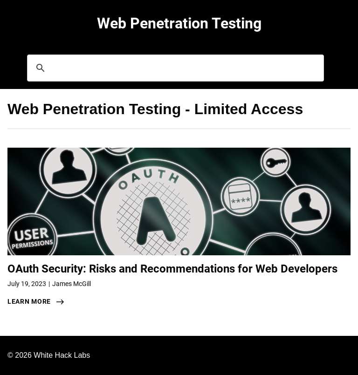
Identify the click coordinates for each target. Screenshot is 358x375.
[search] (174, 68)
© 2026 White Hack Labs (48, 355)
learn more (29, 301)
